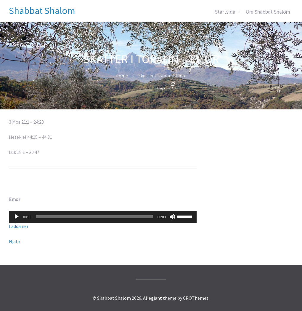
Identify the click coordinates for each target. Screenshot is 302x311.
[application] (103, 217)
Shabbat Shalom (42, 11)
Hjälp (14, 241)
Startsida (225, 12)
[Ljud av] (172, 217)
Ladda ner (18, 226)
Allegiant (152, 298)
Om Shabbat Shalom (268, 12)
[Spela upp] (17, 217)
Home (121, 76)
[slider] (94, 216)
